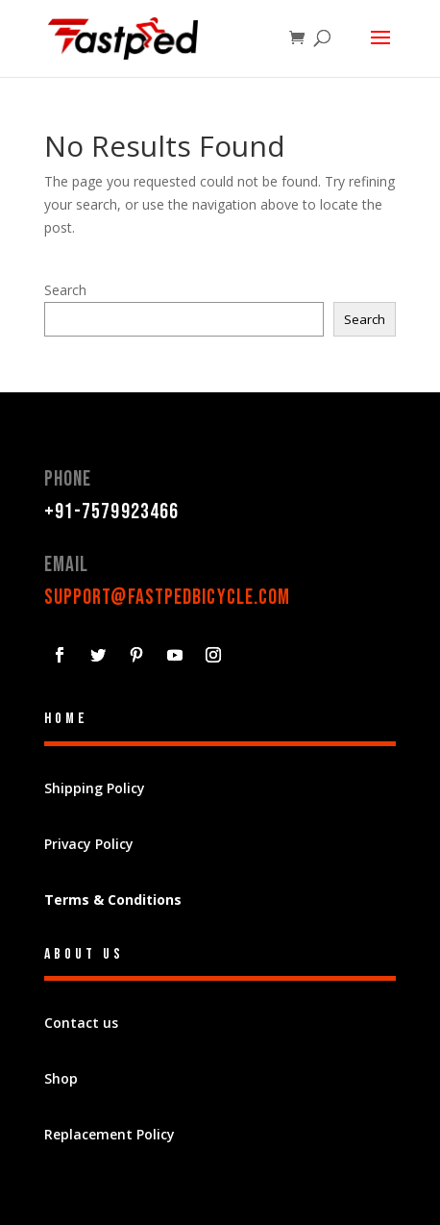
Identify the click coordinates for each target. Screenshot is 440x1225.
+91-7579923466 (111, 512)
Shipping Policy (94, 788)
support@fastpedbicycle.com (167, 598)
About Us (84, 954)
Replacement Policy (109, 1134)
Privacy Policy (89, 844)
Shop (61, 1078)
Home (66, 719)
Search (65, 290)
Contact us (81, 1022)
